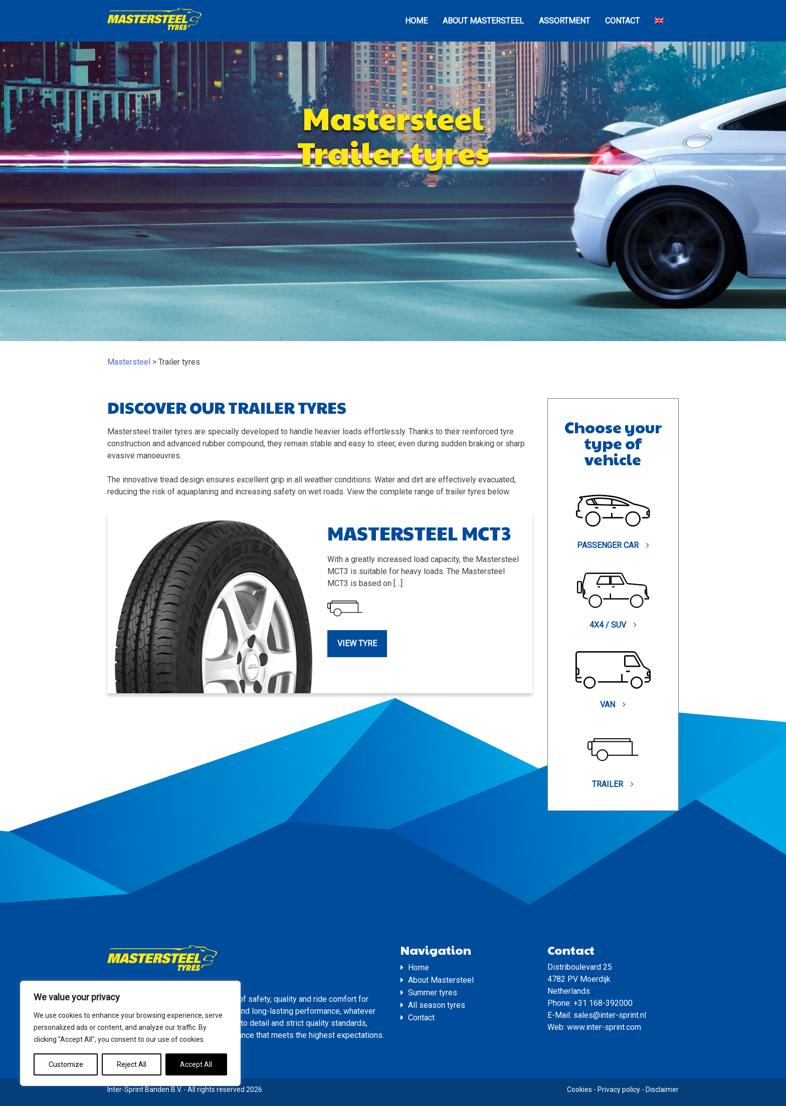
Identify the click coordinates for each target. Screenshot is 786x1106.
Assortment (564, 21)
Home (416, 21)
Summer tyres (432, 992)
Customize (66, 1064)
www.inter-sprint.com (604, 1027)
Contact (622, 21)
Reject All (131, 1064)
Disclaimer (662, 1089)
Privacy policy (619, 1089)
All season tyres (436, 1005)
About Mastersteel (483, 21)
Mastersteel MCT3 (419, 532)
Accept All (196, 1064)
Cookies (579, 1089)
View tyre (357, 643)
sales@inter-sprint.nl (609, 1015)
